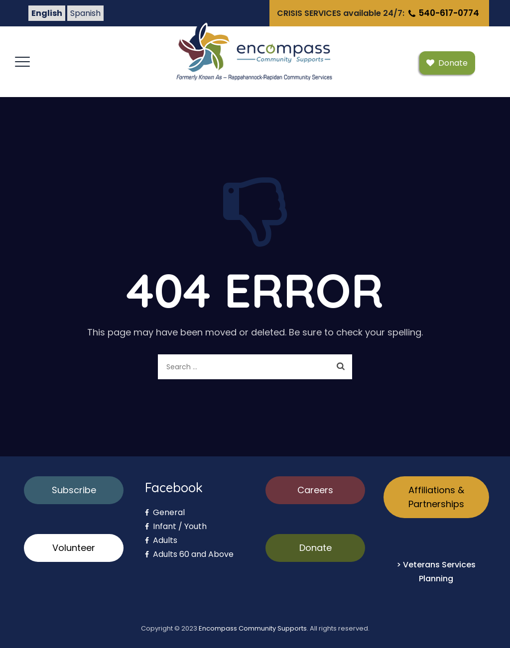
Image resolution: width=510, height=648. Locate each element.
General (165, 512)
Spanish (85, 13)
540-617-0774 (442, 13)
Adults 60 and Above (189, 554)
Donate (315, 547)
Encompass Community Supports (253, 628)
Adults (161, 540)
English (46, 13)
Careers (315, 490)
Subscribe (74, 490)
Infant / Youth (176, 526)
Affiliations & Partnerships (436, 497)
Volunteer (73, 547)
